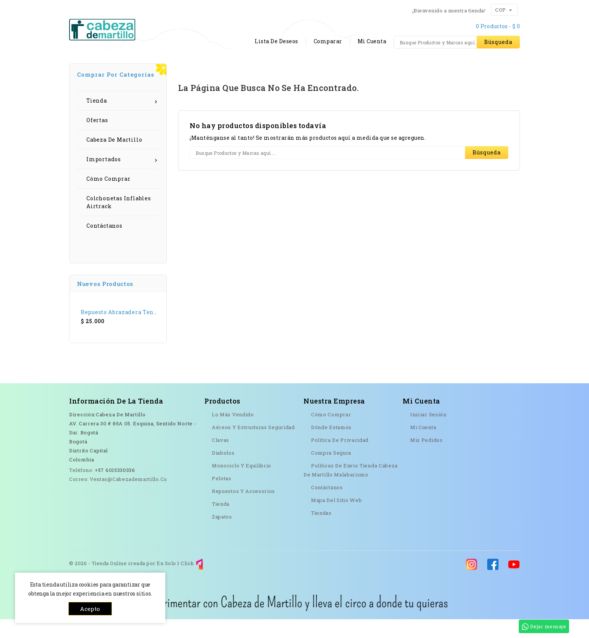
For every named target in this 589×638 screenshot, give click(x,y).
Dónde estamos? (292, 65)
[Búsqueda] (457, 42)
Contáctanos (232, 65)
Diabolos (223, 471)
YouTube (91, 545)
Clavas (220, 458)
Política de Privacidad (340, 458)
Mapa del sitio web (336, 519)
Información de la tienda (116, 419)
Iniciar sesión (428, 433)
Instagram (108, 545)
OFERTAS (497, 65)
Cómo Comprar (108, 197)
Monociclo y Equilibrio (241, 484)
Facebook (73, 545)
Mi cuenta (423, 446)
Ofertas (97, 138)
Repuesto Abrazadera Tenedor (120, 330)
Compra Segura (331, 471)
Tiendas (321, 531)
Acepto (90, 608)
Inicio (87, 65)
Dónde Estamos (331, 446)
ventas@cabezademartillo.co (128, 497)
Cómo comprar (175, 65)
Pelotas (221, 497)
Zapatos (222, 535)
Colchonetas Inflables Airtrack (118, 220)
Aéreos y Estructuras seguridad (253, 446)
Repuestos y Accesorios (243, 509)
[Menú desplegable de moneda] (510, 9)
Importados (122, 178)
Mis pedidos (426, 458)
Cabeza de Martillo (114, 158)
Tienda (125, 65)
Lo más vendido (233, 433)
